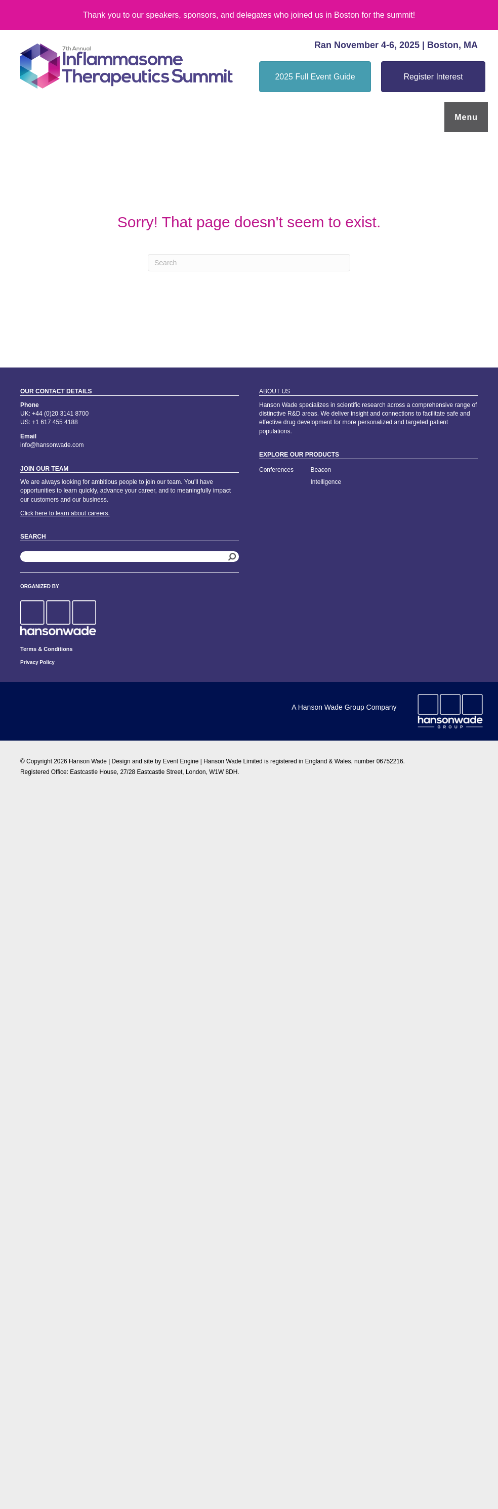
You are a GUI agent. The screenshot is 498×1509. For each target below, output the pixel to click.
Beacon (321, 469)
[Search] (249, 262)
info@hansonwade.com (52, 444)
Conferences (276, 469)
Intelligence (326, 481)
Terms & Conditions (46, 649)
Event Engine (181, 761)
